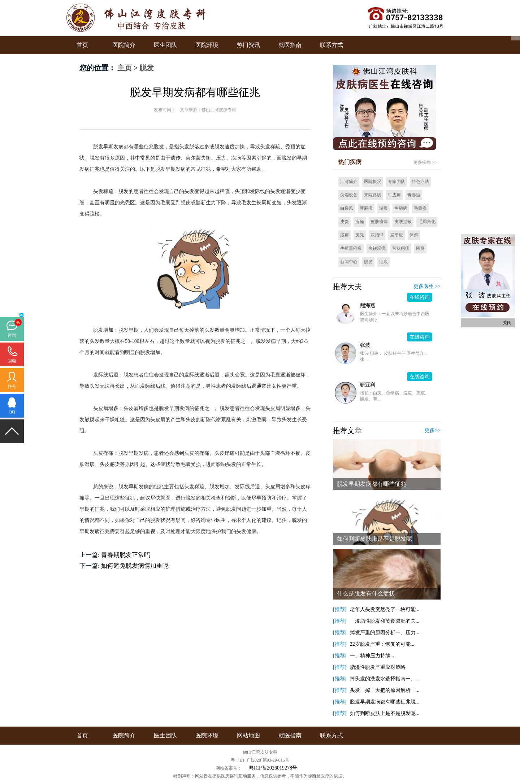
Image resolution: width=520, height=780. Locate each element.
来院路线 (372, 194)
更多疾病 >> (425, 162)
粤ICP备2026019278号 (273, 768)
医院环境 (206, 45)
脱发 (146, 68)
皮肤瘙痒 (379, 221)
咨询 (12, 335)
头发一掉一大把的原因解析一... (385, 690)
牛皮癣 (394, 194)
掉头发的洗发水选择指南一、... (385, 678)
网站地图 (248, 735)
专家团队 (396, 181)
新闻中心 (349, 261)
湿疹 (383, 208)
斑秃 (359, 235)
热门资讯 (248, 45)
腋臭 (420, 248)
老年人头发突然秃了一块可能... (385, 609)
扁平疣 (396, 235)
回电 (12, 360)
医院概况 (372, 181)
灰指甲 (377, 235)
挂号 (12, 386)
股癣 (344, 235)
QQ (12, 411)
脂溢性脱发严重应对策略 (378, 667)
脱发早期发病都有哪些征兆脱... (385, 702)
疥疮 (359, 221)
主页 (124, 68)
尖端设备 (349, 194)
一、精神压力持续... (372, 655)
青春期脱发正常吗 (125, 555)
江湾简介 (349, 181)
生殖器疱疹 (351, 248)
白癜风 (346, 208)
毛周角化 (427, 221)
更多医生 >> (427, 286)
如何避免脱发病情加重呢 (135, 565)
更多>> (433, 430)
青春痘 (413, 194)
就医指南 (290, 45)
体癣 (414, 235)
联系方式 (331, 45)
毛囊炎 (420, 208)
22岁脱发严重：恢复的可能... (382, 644)
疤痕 (383, 261)
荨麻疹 (366, 208)
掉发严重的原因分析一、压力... (385, 632)
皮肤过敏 (403, 221)
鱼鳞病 (400, 208)
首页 (82, 45)
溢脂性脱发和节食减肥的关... (385, 621)
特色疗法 (420, 181)
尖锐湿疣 (377, 248)
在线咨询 (420, 297)
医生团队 (165, 45)
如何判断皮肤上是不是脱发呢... (385, 713)
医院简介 (123, 45)
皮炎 (344, 221)
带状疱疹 (401, 248)
